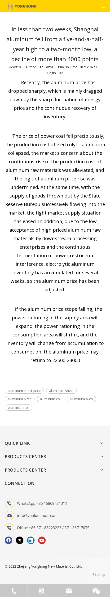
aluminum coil (50, 399)
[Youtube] (42, 540)
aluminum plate (19, 399)
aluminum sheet (61, 390)
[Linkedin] (31, 540)
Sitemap (99, 574)
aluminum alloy (81, 399)
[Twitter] (19, 540)
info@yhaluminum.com (37, 515)
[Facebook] (8, 540)
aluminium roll (18, 407)
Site (60, 73)
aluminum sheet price (24, 390)
